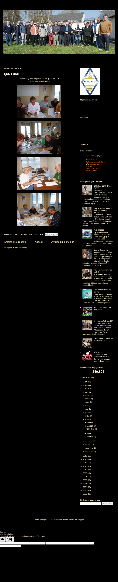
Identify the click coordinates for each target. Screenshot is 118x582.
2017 (85, 463)
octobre (88, 445)
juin (86, 413)
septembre (89, 441)
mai (87, 409)
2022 (85, 480)
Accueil (39, 242)
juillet (87, 416)
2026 (85, 494)
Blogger (81, 520)
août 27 (90, 433)
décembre (89, 452)
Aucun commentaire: (29, 234)
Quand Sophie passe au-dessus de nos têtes (103, 251)
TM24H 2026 (99, 230)
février (88, 399)
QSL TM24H (12, 74)
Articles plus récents (15, 242)
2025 (85, 490)
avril (87, 406)
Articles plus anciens (62, 242)
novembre (89, 448)
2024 (85, 487)
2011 (85, 382)
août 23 (90, 426)
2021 (85, 477)
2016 (85, 459)
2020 (85, 473)
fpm (66, 520)
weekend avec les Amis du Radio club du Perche (103, 210)
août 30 (90, 437)
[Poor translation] (10, 539)
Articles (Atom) (21, 247)
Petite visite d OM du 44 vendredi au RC (103, 340)
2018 (85, 466)
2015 (85, 456)
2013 (85, 389)
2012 (85, 385)
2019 (85, 470)
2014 (85, 392)
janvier (88, 395)
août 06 (90, 422)
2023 (85, 483)
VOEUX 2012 (99, 352)
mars (87, 402)
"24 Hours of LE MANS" (103, 321)
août (87, 419)
